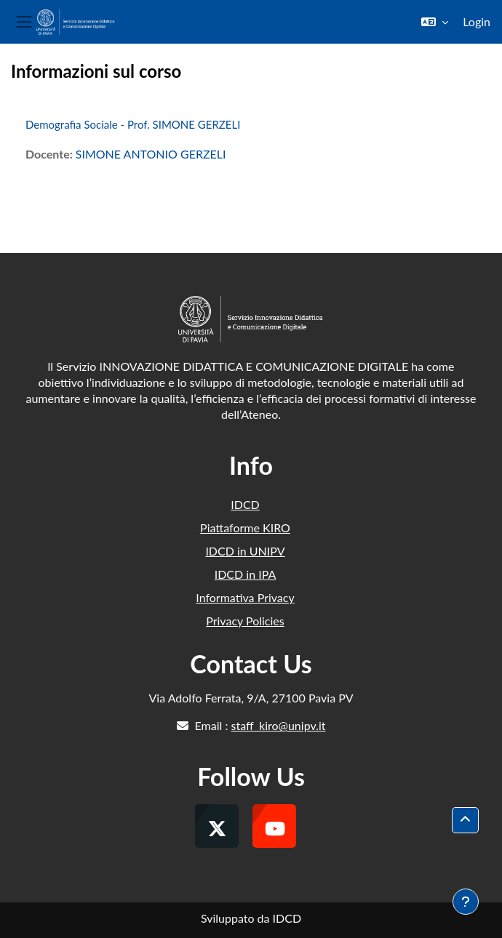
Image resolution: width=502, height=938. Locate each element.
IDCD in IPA (245, 574)
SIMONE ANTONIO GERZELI (151, 154)
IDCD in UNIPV (244, 551)
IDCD (245, 504)
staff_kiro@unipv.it (278, 725)
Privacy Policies (245, 621)
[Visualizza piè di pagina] (466, 902)
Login (476, 21)
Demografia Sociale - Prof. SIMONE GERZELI (132, 124)
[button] (435, 22)
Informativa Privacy (245, 597)
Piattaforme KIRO (245, 527)
